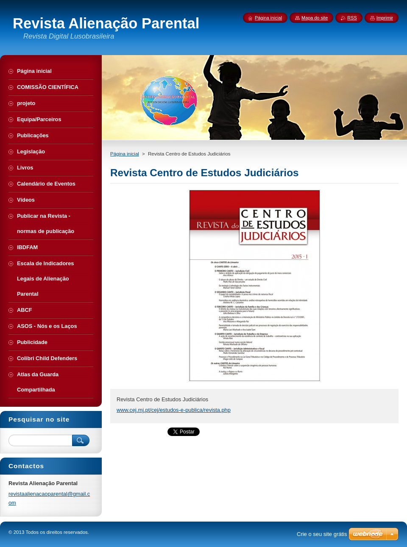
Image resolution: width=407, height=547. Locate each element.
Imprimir (384, 17)
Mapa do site (314, 17)
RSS (352, 17)
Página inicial (124, 153)
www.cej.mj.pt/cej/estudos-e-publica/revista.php (174, 410)
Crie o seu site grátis (322, 534)
